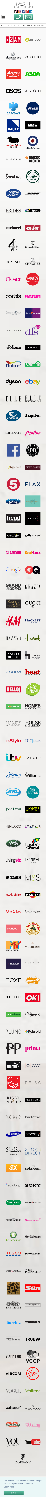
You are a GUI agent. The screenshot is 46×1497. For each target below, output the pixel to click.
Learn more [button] (9, 1487)
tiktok (16, 11)
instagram (19, 11)
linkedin (30, 11)
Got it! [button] (13, 1493)
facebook (23, 11)
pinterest (27, 11)
